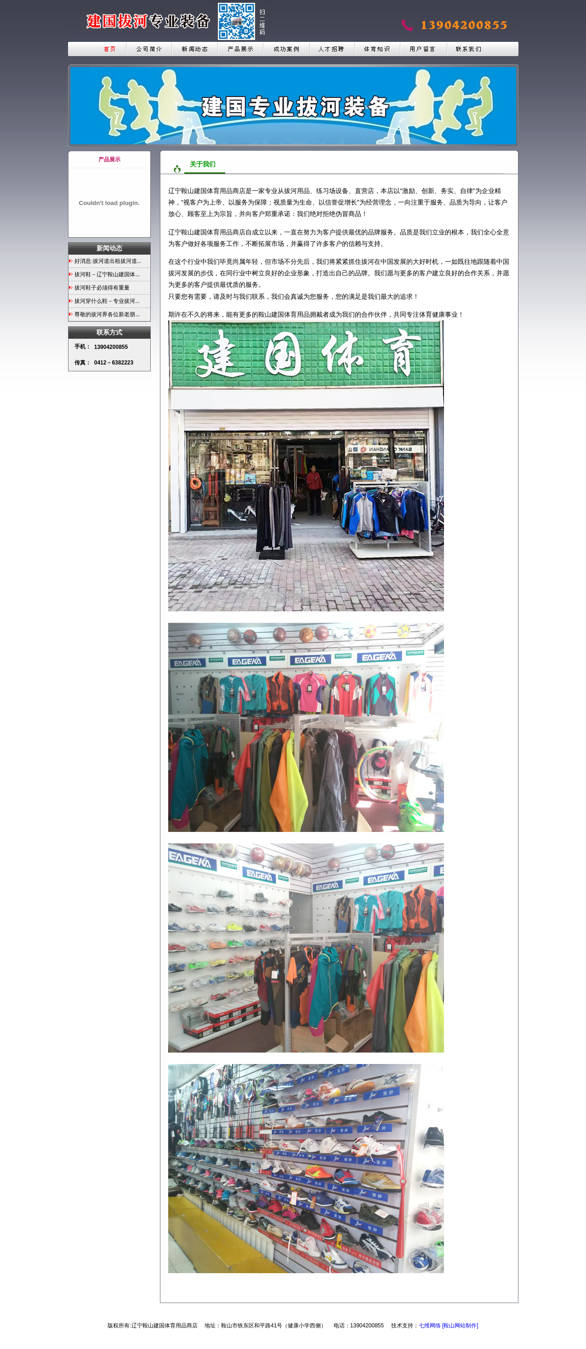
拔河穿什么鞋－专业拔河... (106, 301)
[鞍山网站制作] (460, 1325)
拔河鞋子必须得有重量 (102, 288)
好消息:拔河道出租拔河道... (107, 261)
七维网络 (430, 1325)
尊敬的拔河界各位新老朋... (106, 314)
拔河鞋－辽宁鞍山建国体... (106, 274)
